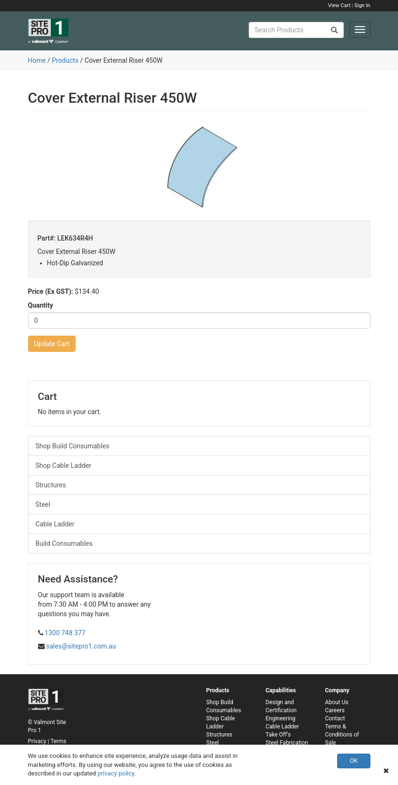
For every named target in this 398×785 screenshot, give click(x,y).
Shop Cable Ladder (63, 465)
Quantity (40, 305)
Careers (335, 710)
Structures (51, 485)
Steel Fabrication (287, 742)
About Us (337, 702)
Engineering (281, 718)
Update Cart (51, 344)
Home (37, 60)
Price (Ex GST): (50, 291)
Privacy (37, 741)
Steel (43, 504)
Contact (335, 718)
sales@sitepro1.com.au (81, 646)
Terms (58, 741)
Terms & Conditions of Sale (342, 734)
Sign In (362, 5)
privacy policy (116, 773)
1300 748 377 (65, 633)
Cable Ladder (55, 524)
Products (65, 60)
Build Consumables (64, 543)
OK (353, 760)
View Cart (339, 5)
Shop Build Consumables (73, 446)
